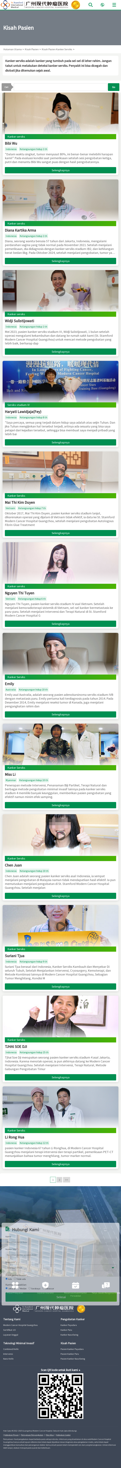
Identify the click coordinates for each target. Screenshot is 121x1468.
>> (66, 1179)
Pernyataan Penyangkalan (32, 1435)
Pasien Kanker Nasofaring (73, 1358)
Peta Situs (50, 1435)
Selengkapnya (60, 170)
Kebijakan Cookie (63, 1435)
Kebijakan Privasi (11, 1435)
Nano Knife (8, 1358)
